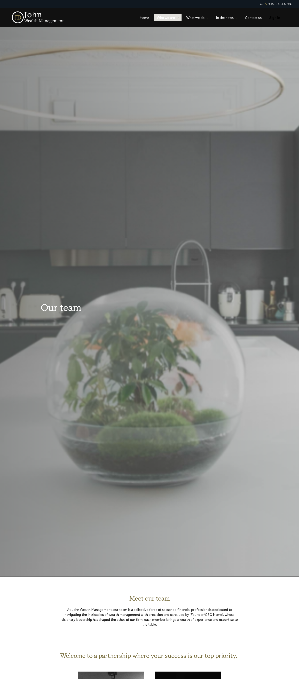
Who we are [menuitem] (168, 18)
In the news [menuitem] (226, 18)
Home (144, 18)
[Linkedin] (261, 4)
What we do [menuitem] (197, 18)
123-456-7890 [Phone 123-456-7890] (284, 3)
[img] (149, 288)
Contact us (253, 18)
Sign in (274, 18)
